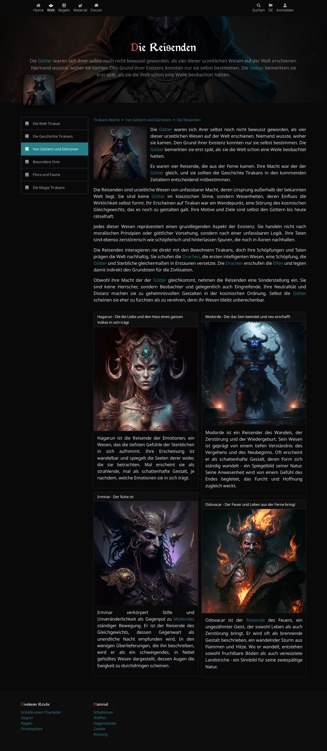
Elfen (278, 263)
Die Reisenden (189, 119)
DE (270, 8)
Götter (45, 61)
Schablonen (103, 712)
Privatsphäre (31, 728)
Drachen (191, 256)
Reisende (255, 620)
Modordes (183, 619)
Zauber (100, 728)
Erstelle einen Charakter (41, 712)
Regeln (26, 723)
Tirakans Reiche (107, 119)
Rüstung (101, 734)
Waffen (100, 717)
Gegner (27, 717)
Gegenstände (105, 723)
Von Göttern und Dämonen (148, 119)
